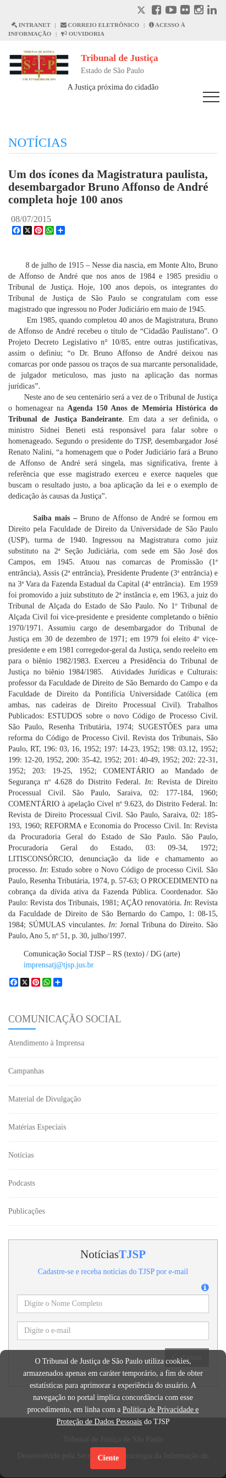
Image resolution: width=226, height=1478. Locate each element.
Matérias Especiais (37, 1127)
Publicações (26, 1211)
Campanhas (26, 1071)
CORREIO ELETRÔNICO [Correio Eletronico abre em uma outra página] (100, 24)
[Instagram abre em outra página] (199, 11)
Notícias (21, 1155)
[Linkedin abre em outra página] (212, 11)
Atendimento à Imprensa (46, 1043)
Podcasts (21, 1183)
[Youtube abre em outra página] (171, 11)
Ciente (108, 1458)
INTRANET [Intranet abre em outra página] (31, 24)
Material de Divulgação (44, 1099)
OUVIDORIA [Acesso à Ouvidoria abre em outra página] (82, 33)
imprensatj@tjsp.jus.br (58, 965)
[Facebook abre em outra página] (156, 11)
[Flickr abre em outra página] (185, 11)
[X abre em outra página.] (142, 11)
